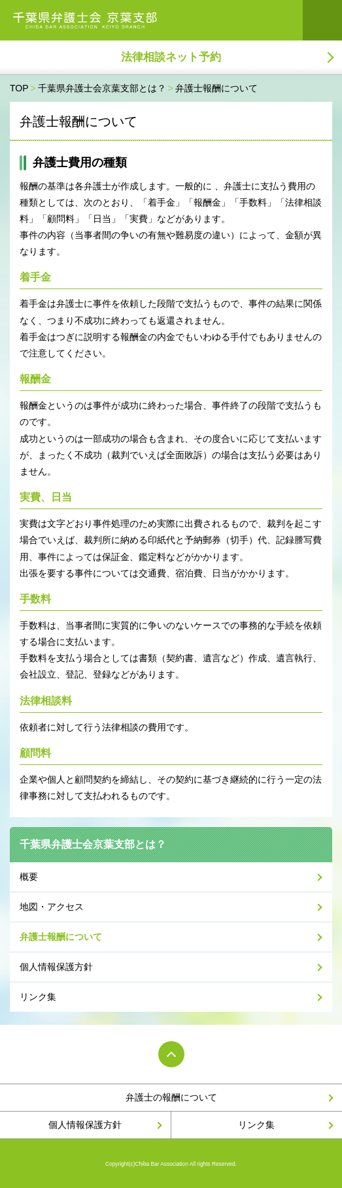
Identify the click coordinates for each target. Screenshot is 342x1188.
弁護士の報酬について (171, 1097)
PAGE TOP (171, 1054)
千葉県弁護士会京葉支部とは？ (93, 844)
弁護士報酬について (61, 936)
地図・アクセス (52, 906)
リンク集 (38, 997)
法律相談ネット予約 (171, 57)
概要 (29, 876)
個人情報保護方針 (56, 966)
